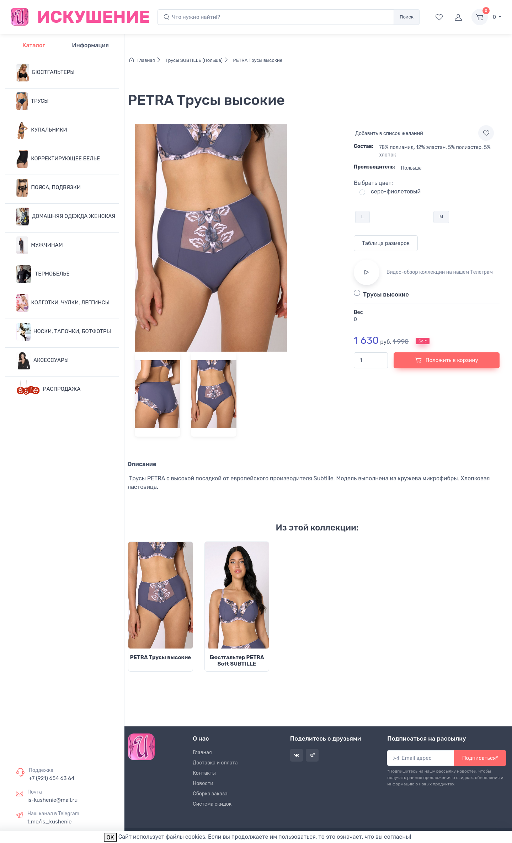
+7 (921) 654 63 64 (52, 778)
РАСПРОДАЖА (48, 389)
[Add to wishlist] (486, 133)
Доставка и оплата (215, 763)
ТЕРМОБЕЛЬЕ (42, 274)
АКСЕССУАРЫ (42, 360)
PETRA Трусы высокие (257, 60)
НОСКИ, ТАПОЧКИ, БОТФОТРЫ (63, 332)
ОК (110, 837)
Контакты (204, 773)
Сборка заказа (210, 794)
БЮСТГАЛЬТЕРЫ (45, 72)
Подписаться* (480, 758)
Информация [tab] (90, 45)
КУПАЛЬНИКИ (41, 130)
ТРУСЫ (32, 101)
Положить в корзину (446, 360)
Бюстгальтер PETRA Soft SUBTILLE (236, 660)
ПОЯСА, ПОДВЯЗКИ (48, 188)
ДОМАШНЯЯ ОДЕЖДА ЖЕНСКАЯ (65, 216)
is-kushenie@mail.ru (52, 800)
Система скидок (212, 804)
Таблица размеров (386, 243)
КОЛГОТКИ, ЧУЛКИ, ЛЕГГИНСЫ (63, 303)
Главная (146, 60)
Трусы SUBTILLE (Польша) (198, 60)
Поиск (407, 17)
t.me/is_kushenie (49, 821)
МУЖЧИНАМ (39, 245)
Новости (203, 783)
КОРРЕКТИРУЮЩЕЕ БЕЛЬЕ (58, 159)
